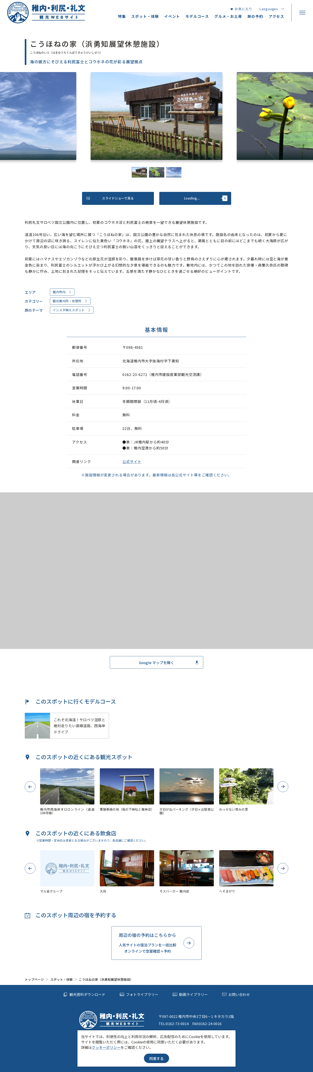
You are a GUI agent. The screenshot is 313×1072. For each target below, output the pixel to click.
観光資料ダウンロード (84, 994)
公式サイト (131, 461)
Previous (30, 786)
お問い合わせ (236, 994)
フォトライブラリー (139, 994)
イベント (172, 16)
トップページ (34, 979)
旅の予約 (255, 16)
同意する (156, 1058)
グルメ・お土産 (228, 16)
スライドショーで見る (110, 198)
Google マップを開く (169, 662)
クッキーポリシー (106, 1047)
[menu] (302, 13)
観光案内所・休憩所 (70, 301)
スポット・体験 (61, 979)
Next (283, 786)
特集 (122, 16)
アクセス (276, 16)
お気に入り (241, 9)
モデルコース (197, 16)
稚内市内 (62, 292)
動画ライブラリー (190, 994)
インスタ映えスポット (72, 310)
